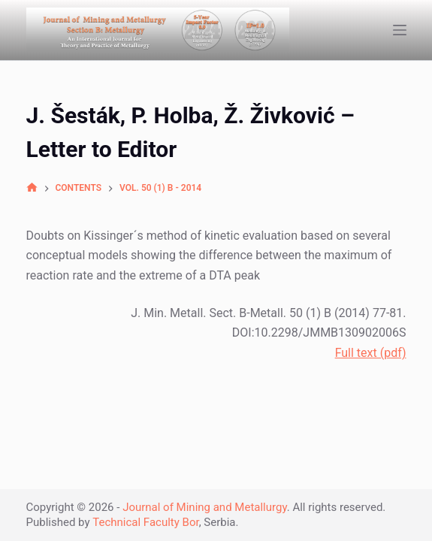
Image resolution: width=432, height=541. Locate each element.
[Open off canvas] (399, 30)
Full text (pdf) (370, 353)
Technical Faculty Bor (145, 522)
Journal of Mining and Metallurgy (204, 507)
